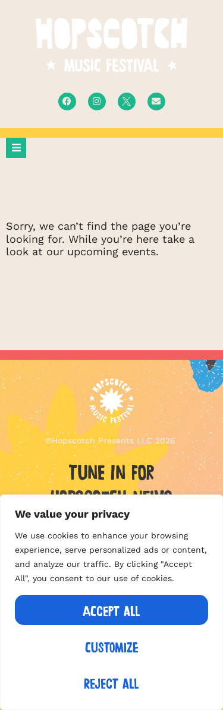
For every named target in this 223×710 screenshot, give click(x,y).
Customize (112, 646)
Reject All (111, 682)
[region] (111, 602)
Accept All (111, 610)
